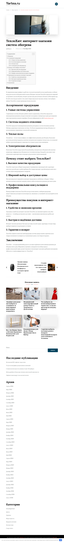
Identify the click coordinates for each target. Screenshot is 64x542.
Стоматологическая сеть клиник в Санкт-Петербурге (20, 370)
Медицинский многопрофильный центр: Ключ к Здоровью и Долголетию (31, 305)
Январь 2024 (9, 469)
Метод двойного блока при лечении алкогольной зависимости (23, 374)
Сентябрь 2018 (10, 495)
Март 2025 (9, 423)
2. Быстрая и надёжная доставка (18, 78)
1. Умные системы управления (18, 60)
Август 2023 (9, 482)
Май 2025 (9, 417)
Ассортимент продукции (14, 58)
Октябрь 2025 (10, 401)
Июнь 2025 (9, 414)
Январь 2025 (9, 430)
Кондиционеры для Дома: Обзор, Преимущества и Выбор (31, 332)
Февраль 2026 (10, 394)
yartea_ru (8, 48)
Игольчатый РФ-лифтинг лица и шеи (16, 364)
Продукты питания (11, 522)
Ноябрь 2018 (9, 488)
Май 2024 (9, 456)
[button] (33, 54)
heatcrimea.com (48, 118)
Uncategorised (10, 509)
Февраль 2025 (10, 427)
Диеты (8, 512)
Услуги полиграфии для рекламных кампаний (18, 367)
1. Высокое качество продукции (18, 69)
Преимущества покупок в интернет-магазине (20, 75)
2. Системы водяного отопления (18, 61)
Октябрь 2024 (10, 440)
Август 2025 (9, 407)
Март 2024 (9, 462)
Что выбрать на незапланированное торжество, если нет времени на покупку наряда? (49, 305)
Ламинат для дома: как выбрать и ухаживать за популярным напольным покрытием (13, 306)
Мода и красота (10, 38)
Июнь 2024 (9, 453)
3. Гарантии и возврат (16, 80)
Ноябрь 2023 (9, 475)
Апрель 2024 (9, 459)
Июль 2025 (9, 410)
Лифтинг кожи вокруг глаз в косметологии (17, 377)
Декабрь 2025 (10, 398)
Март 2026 (9, 391)
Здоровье (8, 515)
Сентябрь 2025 (10, 404)
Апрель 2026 (9, 388)
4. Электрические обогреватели (18, 65)
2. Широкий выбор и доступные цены (20, 71)
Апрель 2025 (9, 420)
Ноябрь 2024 (9, 436)
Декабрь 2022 (10, 485)
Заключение (11, 82)
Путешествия (10, 525)
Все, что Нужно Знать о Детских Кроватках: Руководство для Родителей (12, 333)
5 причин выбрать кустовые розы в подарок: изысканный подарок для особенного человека (48, 334)
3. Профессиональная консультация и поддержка (23, 73)
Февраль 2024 (10, 466)
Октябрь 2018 (10, 491)
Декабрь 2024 (10, 433)
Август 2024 (9, 446)
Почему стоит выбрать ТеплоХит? (17, 67)
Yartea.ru (13, 3)
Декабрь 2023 (10, 472)
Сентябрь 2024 (10, 443)
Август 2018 (9, 498)
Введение (10, 56)
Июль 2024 (9, 449)
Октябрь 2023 (10, 479)
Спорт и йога (9, 528)
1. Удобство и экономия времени (19, 77)
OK (60, 540)
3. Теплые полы (14, 63)
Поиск (8, 349)
